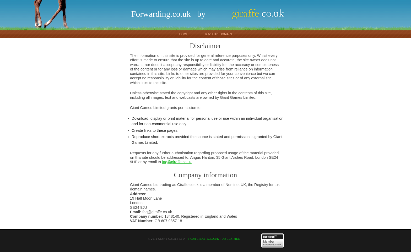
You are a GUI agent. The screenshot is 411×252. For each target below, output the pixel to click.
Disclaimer (231, 238)
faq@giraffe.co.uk (177, 162)
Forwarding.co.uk (161, 14)
